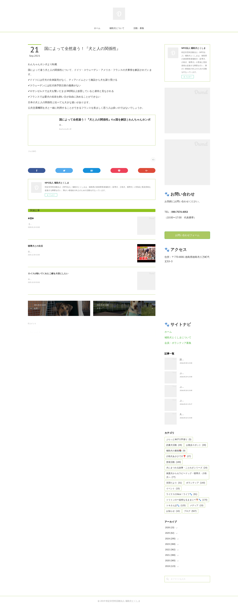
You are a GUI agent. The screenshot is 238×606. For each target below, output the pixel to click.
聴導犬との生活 (35, 246)
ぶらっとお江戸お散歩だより (193, 373)
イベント (173, 488)
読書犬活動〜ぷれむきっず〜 (193, 359)
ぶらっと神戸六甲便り (190, 400)
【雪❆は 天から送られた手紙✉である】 (44, 224)
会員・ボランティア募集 (178, 343)
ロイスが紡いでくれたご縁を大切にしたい (48, 273)
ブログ (190, 511)
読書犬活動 (174, 445)
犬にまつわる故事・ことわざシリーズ (186, 467)
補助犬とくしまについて (178, 337)
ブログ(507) (32, 151)
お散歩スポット (196, 445)
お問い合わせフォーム (187, 235)
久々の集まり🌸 (187, 414)
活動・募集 (138, 28)
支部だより (174, 483)
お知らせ (173, 511)
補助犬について (116, 28)
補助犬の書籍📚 (175, 450)
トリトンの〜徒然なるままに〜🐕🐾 (186, 500)
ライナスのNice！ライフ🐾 (181, 494)
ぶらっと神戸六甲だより (191, 387)
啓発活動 (173, 462)
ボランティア (195, 483)
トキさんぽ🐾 (176, 505)
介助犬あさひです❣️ (178, 456)
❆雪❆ (31, 218)
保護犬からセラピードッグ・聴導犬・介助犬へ (186, 475)
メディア (196, 505)
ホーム (97, 28)
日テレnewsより (34, 252)
